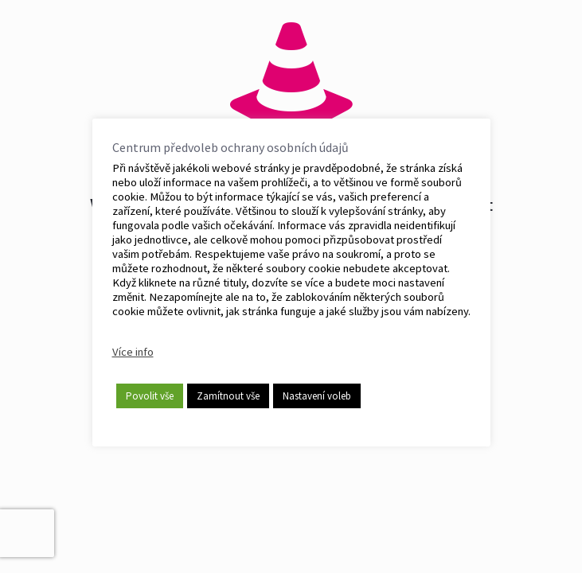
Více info (133, 352)
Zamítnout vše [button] (228, 396)
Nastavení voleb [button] (317, 396)
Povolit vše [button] (150, 396)
